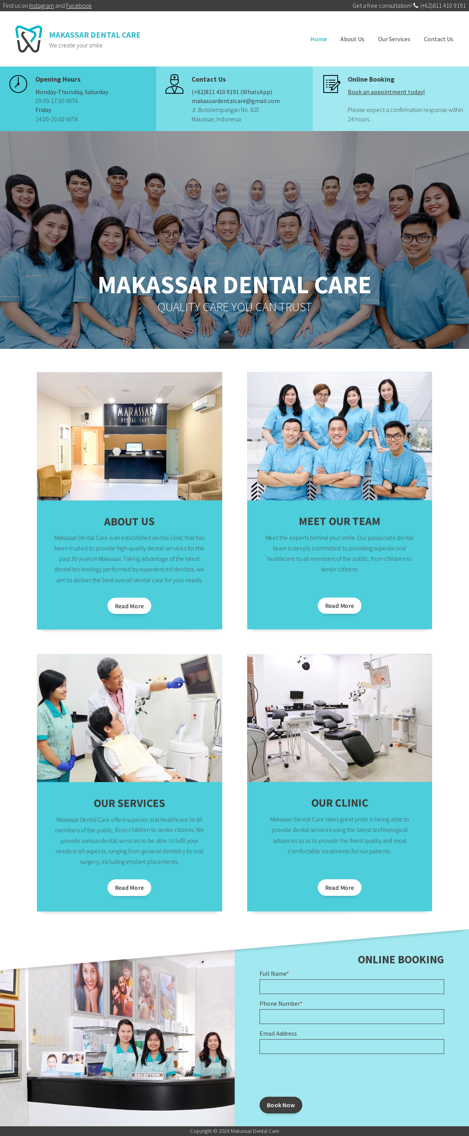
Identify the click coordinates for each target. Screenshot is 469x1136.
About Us (352, 39)
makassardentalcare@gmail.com (236, 101)
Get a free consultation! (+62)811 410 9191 (409, 5)
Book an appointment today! (386, 92)
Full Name (274, 973)
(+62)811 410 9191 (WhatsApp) (232, 92)
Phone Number (281, 1003)
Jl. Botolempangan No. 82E (226, 110)
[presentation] (319, 1075)
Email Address (278, 1033)
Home (318, 39)
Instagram (41, 5)
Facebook (79, 5)
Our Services (394, 39)
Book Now (281, 1105)
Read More (129, 606)
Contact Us (438, 39)
